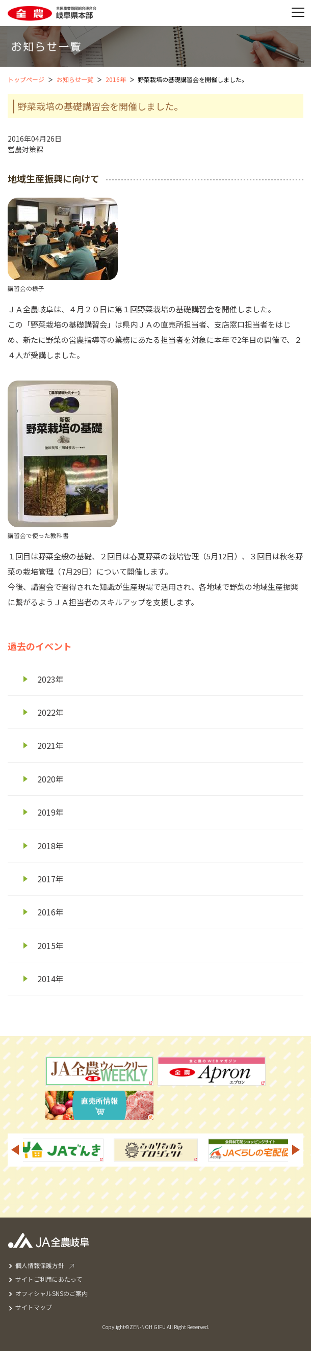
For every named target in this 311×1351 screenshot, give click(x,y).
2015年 (50, 945)
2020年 (50, 779)
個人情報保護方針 (39, 1265)
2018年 (50, 846)
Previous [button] (14, 1150)
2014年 (50, 978)
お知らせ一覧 (75, 79)
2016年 (116, 79)
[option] (156, 1150)
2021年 (50, 745)
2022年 (50, 712)
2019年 (50, 812)
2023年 (50, 679)
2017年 (50, 879)
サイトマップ (33, 1307)
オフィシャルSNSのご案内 (51, 1293)
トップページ (26, 79)
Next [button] (296, 1150)
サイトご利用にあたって (48, 1279)
